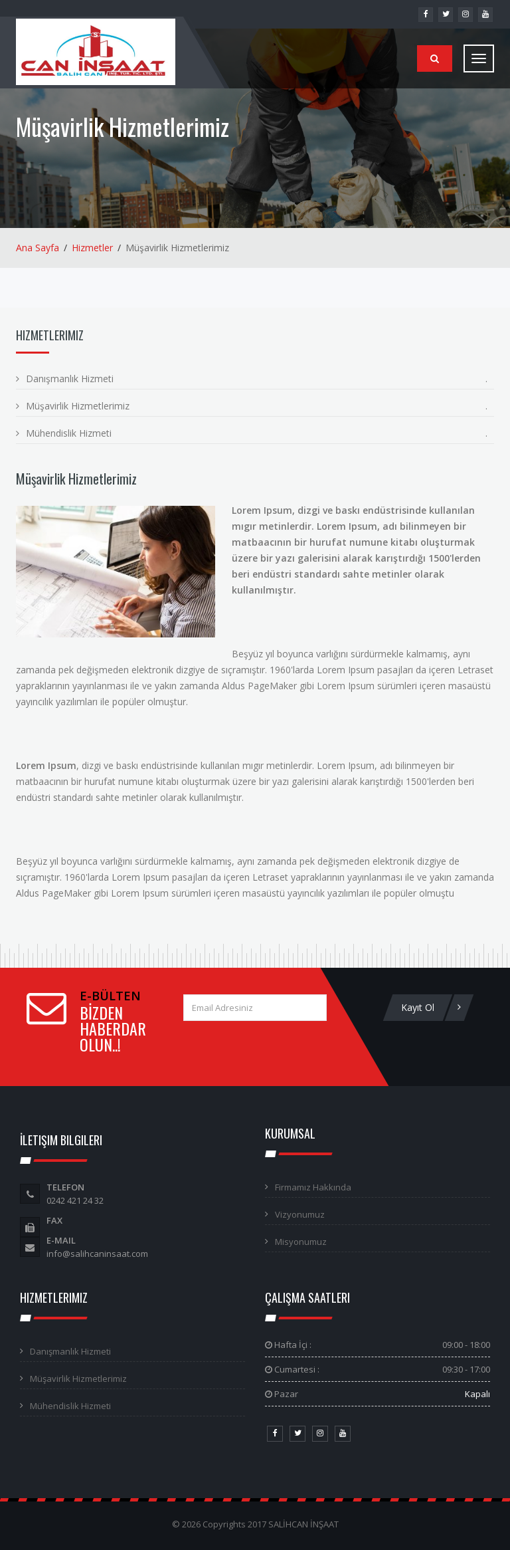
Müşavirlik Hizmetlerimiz (77, 405)
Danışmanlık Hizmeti (70, 378)
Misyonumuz (301, 1242)
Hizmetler (92, 247)
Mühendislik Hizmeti (69, 433)
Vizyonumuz (300, 1214)
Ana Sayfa (37, 247)
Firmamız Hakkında (313, 1187)
